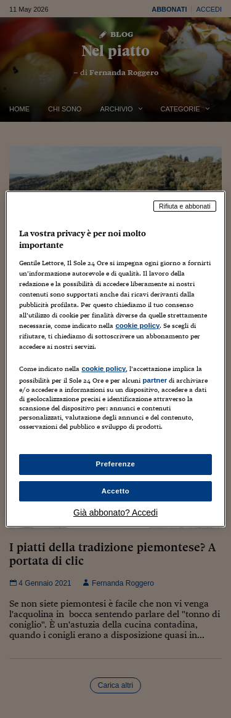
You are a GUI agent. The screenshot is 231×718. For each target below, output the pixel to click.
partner (154, 380)
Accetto (116, 491)
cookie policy (137, 325)
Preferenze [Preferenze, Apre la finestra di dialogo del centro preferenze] (116, 464)
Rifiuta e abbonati (185, 206)
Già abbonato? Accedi (115, 512)
